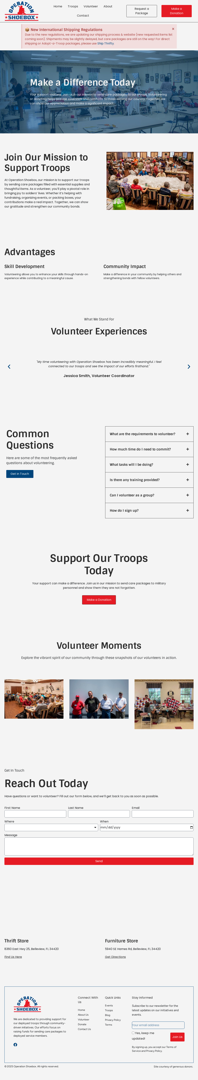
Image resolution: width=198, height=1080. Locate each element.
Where (9, 821)
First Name (12, 808)
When (104, 821)
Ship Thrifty (105, 43)
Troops (73, 6)
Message (10, 835)
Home (58, 6)
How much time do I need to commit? (140, 449)
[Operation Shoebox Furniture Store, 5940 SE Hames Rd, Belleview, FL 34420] (149, 907)
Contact (83, 15)
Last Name (75, 808)
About (108, 6)
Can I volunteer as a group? (132, 495)
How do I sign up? (124, 510)
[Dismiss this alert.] (173, 29)
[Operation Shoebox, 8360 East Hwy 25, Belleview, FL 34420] (48, 907)
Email (136, 808)
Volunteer (91, 6)
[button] (9, 366)
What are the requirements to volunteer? (142, 434)
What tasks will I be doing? (131, 464)
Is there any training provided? (134, 480)
